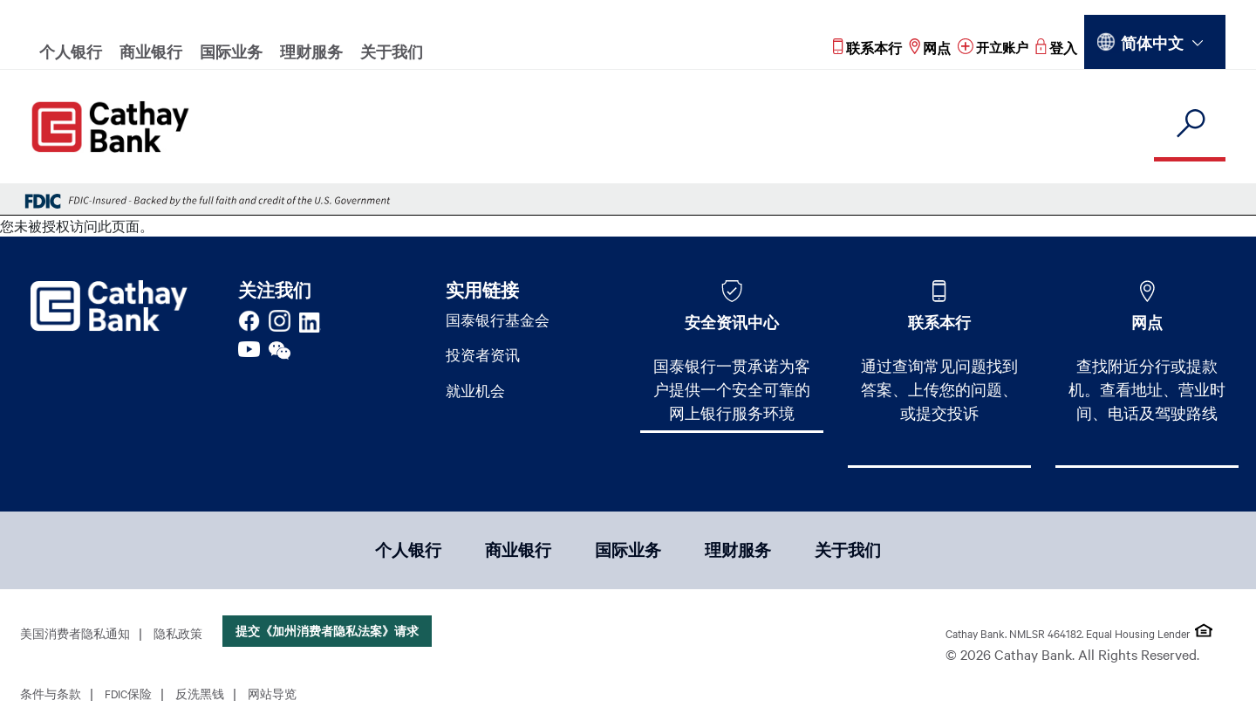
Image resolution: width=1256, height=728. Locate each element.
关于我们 (391, 51)
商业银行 (150, 51)
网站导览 (272, 696)
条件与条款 (50, 696)
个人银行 (70, 51)
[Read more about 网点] (926, 47)
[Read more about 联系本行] (863, 47)
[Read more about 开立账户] (991, 47)
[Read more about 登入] (1056, 47)
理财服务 (311, 51)
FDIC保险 (128, 696)
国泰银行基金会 (501, 321)
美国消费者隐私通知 (75, 636)
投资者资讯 (485, 357)
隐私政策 (178, 636)
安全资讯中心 (732, 322)
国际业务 (231, 51)
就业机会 (477, 394)
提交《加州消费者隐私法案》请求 (327, 634)
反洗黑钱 (199, 696)
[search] (1189, 124)
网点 (1147, 322)
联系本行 (939, 322)
